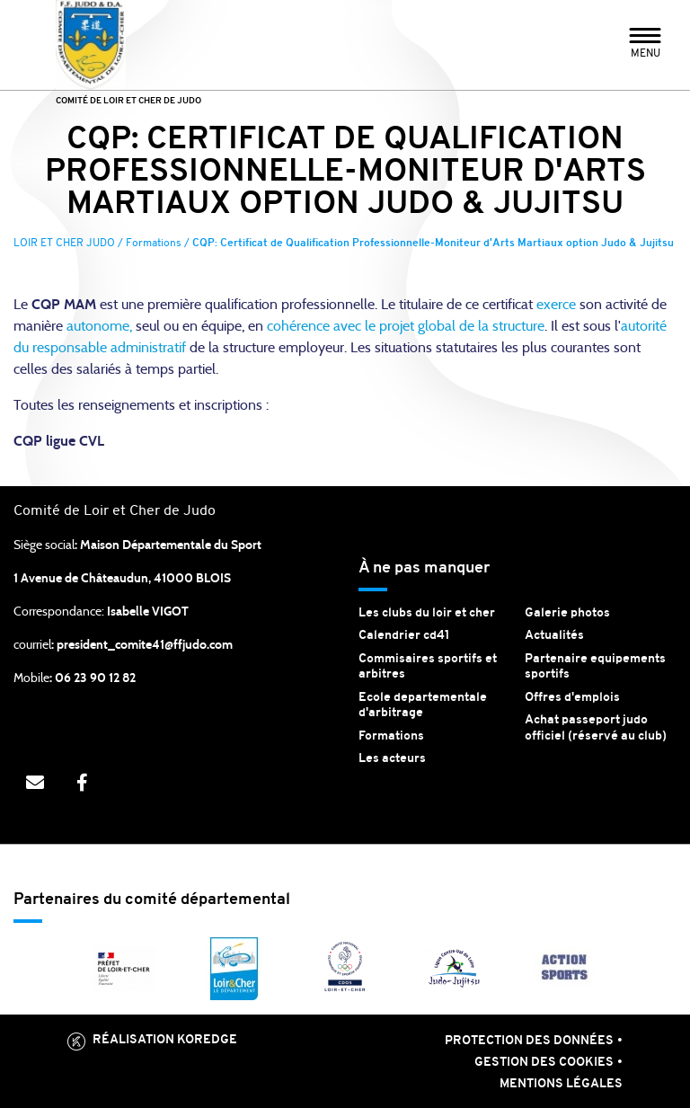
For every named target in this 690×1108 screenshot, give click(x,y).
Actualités (554, 636)
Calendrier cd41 (404, 636)
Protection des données (529, 1041)
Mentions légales (561, 1084)
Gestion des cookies (544, 1062)
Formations (391, 736)
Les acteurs (392, 759)
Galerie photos (567, 613)
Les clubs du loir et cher (426, 613)
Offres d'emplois (572, 698)
